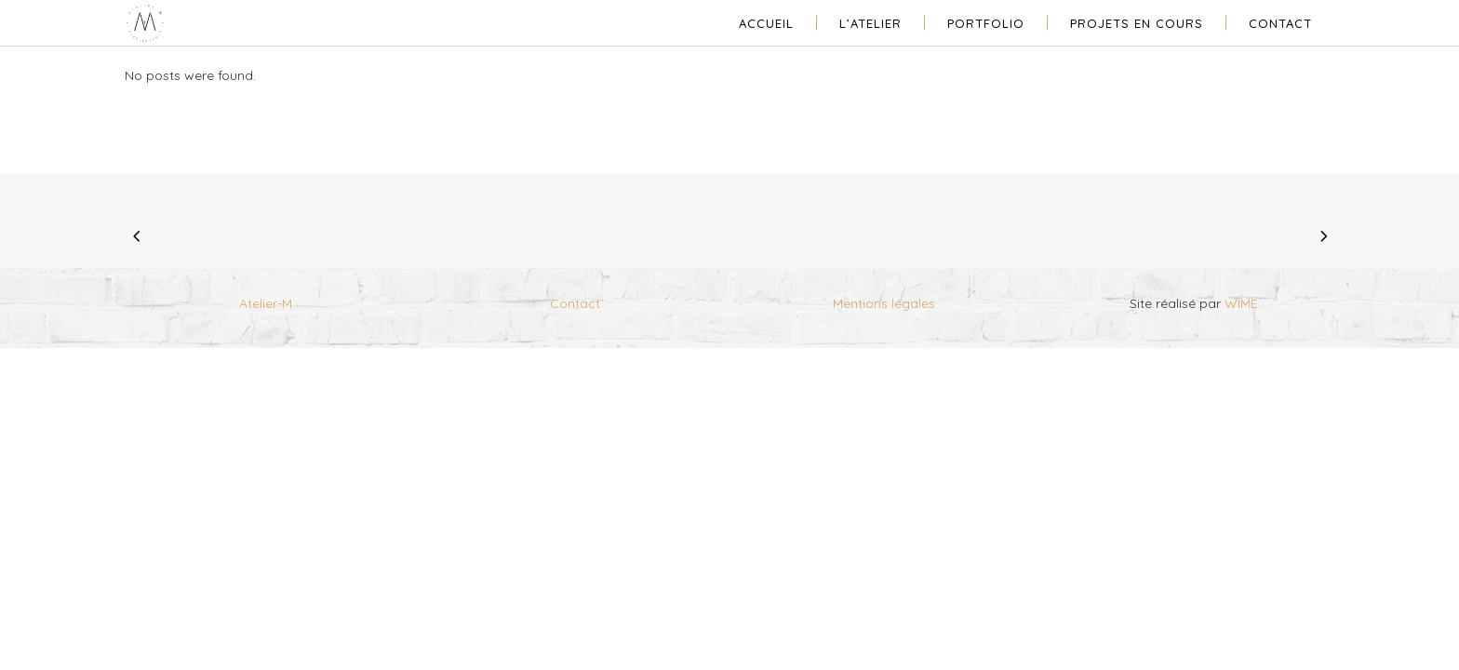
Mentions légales (884, 303)
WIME (1241, 303)
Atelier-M (265, 303)
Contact (575, 303)
